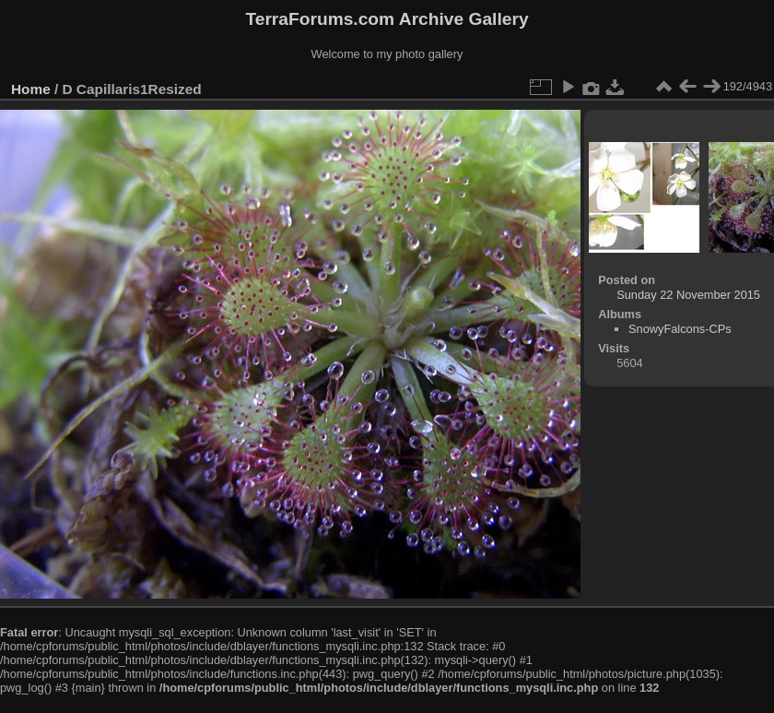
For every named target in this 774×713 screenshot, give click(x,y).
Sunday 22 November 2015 (688, 295)
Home (31, 89)
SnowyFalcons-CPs (680, 329)
